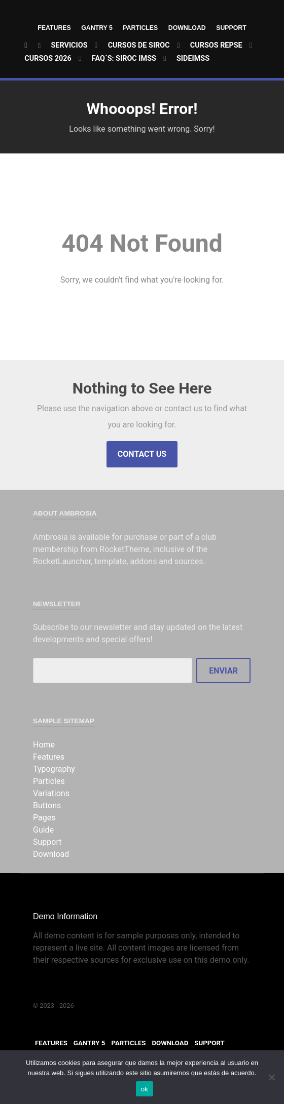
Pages (44, 817)
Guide (43, 830)
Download (188, 27)
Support (234, 27)
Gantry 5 (95, 27)
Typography (54, 769)
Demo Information (65, 916)
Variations (51, 793)
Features (51, 27)
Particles (140, 27)
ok (144, 1089)
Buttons (47, 805)
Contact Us (142, 454)
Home (44, 745)
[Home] (33, 46)
